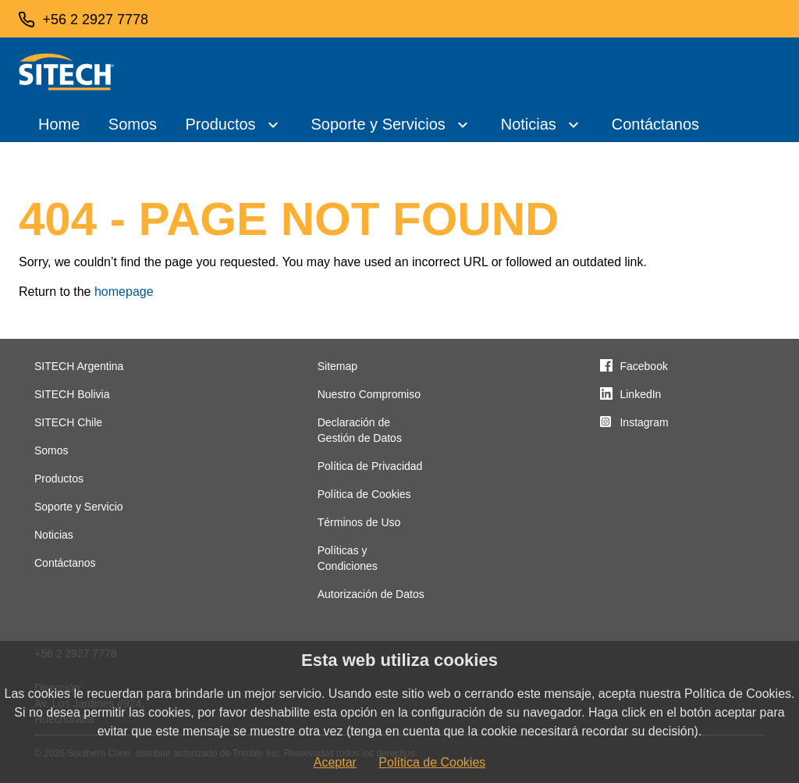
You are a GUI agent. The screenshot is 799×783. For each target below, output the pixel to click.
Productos (221, 124)
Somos (132, 124)
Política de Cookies (364, 494)
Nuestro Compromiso (369, 394)
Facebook (643, 366)
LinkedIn (640, 394)
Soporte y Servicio (78, 506)
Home (59, 124)
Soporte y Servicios (378, 124)
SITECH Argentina (78, 366)
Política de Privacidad (370, 466)
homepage (124, 291)
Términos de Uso (359, 522)
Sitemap (337, 366)
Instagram (644, 422)
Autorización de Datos (371, 594)
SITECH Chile (68, 422)
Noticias (528, 124)
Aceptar (335, 762)
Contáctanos (655, 124)
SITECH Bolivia (71, 394)
